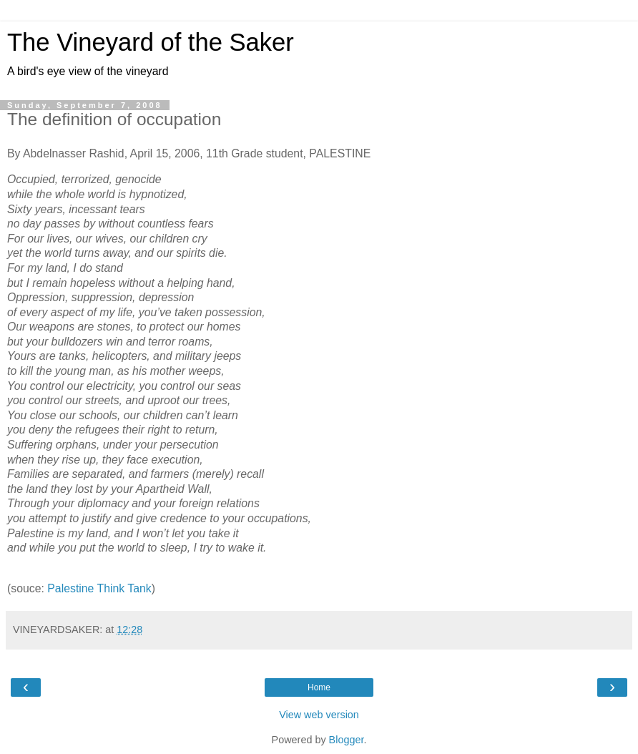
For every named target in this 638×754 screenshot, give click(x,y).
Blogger (346, 739)
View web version (319, 714)
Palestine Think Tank (99, 588)
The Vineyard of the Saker (150, 42)
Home (319, 687)
